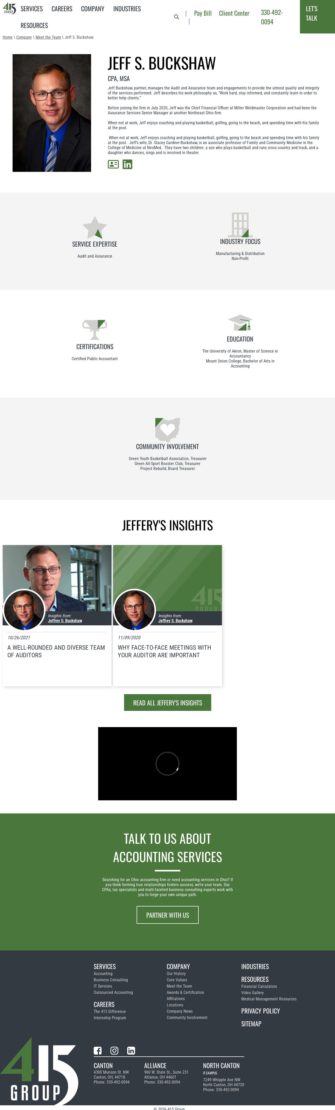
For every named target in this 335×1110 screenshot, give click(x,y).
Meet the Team (48, 37)
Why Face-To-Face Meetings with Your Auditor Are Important (164, 651)
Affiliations (176, 998)
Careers (62, 8)
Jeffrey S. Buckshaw (65, 620)
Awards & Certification (185, 992)
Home (8, 37)
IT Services (103, 986)
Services (32, 8)
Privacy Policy (260, 1010)
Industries (127, 8)
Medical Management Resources (269, 998)
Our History (176, 973)
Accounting (103, 973)
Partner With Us (167, 915)
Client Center (234, 13)
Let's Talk (311, 13)
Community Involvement (187, 1017)
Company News (180, 1011)
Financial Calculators (259, 986)
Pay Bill (203, 13)
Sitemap (251, 1023)
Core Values (177, 979)
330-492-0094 (272, 16)
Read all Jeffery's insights (167, 702)
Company (92, 8)
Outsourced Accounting (113, 992)
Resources (34, 25)
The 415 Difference (110, 1011)
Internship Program (110, 1017)
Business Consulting (111, 979)
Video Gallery (252, 992)
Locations (175, 1005)
